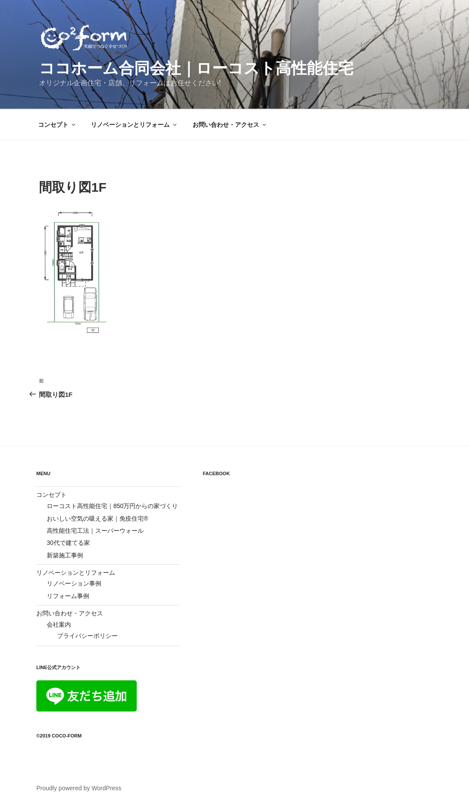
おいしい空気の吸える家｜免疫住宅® (97, 518)
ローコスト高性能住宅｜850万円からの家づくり (112, 505)
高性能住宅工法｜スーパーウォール (95, 530)
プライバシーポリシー (87, 635)
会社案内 (59, 624)
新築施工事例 (65, 555)
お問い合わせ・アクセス (230, 124)
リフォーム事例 (68, 595)
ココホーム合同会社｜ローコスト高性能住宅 (196, 68)
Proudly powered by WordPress (79, 788)
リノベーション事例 (74, 583)
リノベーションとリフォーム (134, 124)
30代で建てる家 (68, 542)
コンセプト (57, 124)
